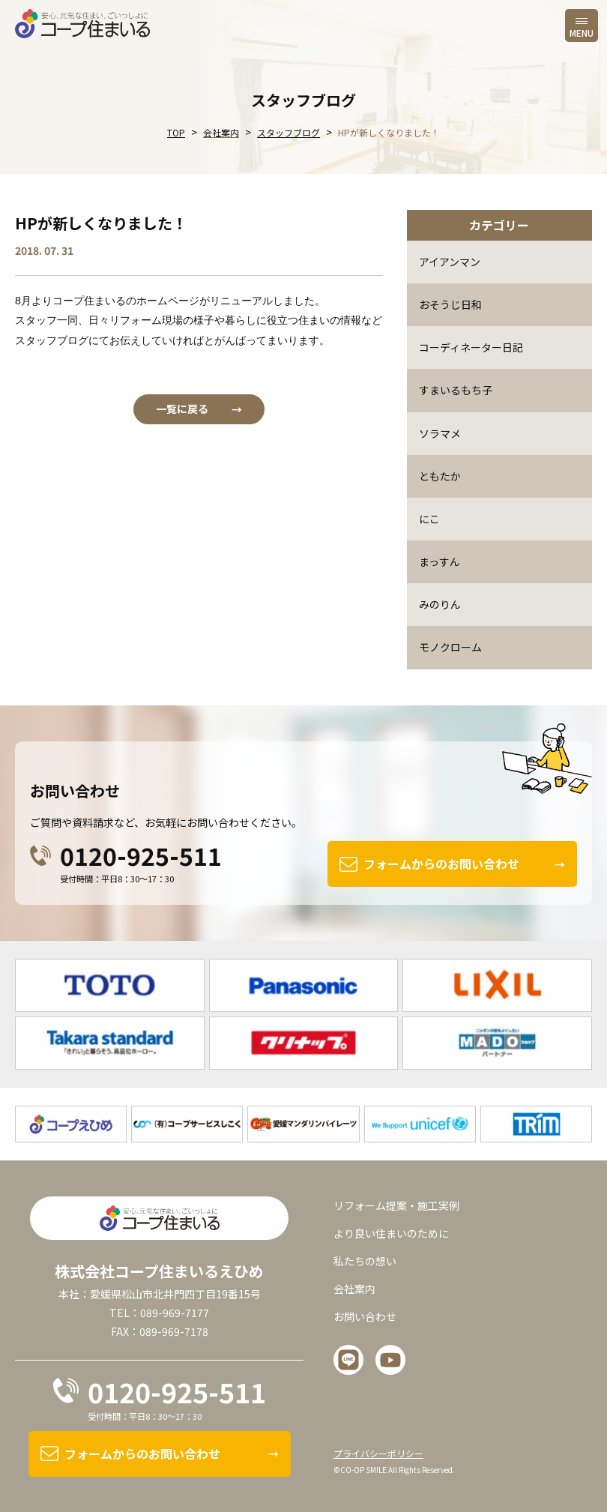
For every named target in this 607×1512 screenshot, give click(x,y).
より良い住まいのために (391, 1233)
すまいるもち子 (455, 389)
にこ (429, 518)
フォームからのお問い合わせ (441, 864)
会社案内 (354, 1288)
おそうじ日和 (450, 304)
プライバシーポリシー (378, 1453)
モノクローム (450, 646)
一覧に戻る (182, 408)
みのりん (440, 604)
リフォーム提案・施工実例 (396, 1204)
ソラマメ (440, 433)
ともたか (440, 476)
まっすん (439, 561)
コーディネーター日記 (471, 347)
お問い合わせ (364, 1316)
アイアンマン (449, 261)
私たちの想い (364, 1260)
